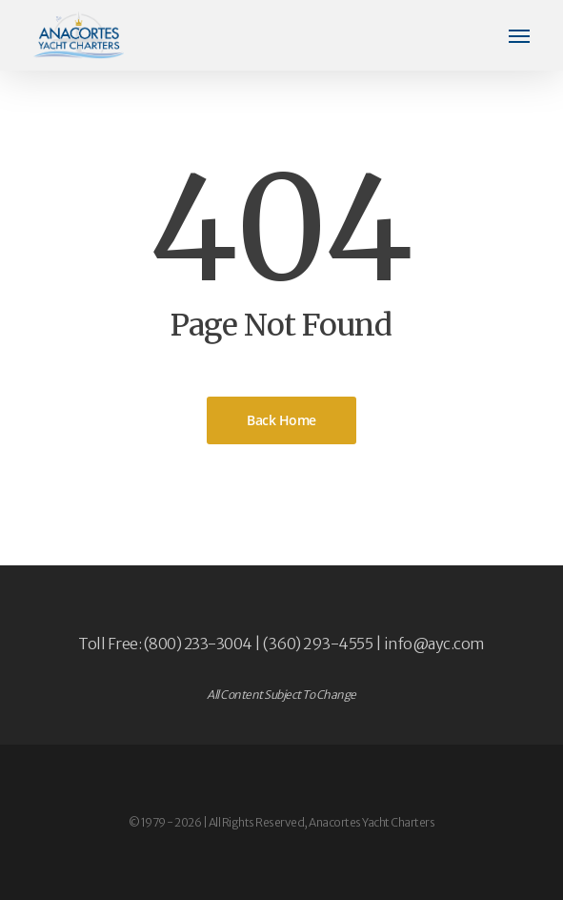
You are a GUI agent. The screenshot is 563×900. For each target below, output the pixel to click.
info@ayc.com (434, 643)
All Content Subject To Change (281, 694)
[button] (519, 35)
